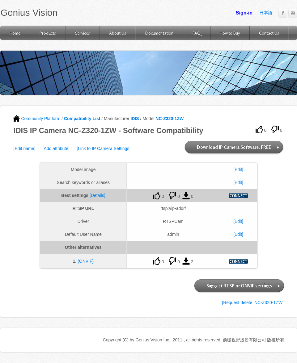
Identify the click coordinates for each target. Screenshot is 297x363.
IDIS (134, 118)
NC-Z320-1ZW (169, 118)
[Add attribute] (56, 148)
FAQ (197, 32)
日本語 (265, 12)
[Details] (97, 195)
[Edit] (238, 169)
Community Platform (37, 118)
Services (82, 32)
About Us (117, 32)
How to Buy (230, 32)
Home (15, 32)
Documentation (159, 32)
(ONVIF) (86, 261)
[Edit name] (25, 148)
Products (48, 32)
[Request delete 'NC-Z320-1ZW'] (253, 302)
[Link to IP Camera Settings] (103, 148)
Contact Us (269, 32)
